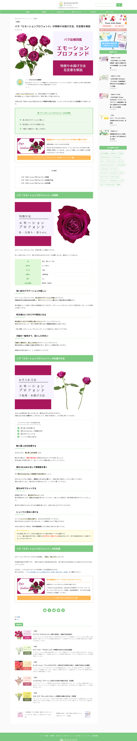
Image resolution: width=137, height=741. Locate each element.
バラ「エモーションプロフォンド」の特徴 (35, 177)
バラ (18, 619)
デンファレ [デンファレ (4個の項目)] (104, 173)
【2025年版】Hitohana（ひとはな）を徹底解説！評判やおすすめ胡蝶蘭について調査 (118, 78)
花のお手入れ (60, 12)
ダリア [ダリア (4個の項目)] (121, 165)
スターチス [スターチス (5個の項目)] (104, 165)
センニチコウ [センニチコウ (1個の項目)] (113, 165)
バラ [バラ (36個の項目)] (122, 173)
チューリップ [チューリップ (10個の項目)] (104, 169)
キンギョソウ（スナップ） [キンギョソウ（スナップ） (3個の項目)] (108, 157)
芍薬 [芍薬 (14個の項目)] (118, 177)
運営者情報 (95, 728)
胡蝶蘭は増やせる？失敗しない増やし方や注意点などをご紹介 (118, 129)
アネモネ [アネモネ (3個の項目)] (120, 146)
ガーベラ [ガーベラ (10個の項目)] (120, 154)
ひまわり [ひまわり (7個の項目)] (113, 146)
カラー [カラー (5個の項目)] (102, 154)
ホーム (41, 728)
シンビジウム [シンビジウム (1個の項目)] (104, 161)
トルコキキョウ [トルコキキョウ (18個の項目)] (114, 173)
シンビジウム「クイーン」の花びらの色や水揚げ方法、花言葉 (54, 681)
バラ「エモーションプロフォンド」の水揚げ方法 (37, 180)
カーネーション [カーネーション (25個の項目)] (111, 154)
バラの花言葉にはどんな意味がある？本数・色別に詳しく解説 (46, 572)
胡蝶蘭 (44, 12)
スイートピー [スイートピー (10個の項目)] (114, 161)
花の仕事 (93, 12)
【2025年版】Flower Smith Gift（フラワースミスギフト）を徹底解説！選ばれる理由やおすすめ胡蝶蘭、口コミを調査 (118, 97)
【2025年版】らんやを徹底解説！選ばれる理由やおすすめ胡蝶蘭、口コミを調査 (118, 63)
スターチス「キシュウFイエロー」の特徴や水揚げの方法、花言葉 (55, 696)
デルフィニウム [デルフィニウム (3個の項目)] (115, 169)
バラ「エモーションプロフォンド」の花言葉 (35, 183)
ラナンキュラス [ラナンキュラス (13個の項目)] (110, 177)
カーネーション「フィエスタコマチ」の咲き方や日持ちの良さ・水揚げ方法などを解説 (62, 665)
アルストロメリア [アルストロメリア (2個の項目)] (105, 150)
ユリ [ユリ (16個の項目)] (102, 177)
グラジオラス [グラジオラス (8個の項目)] (121, 157)
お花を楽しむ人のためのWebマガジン (68, 738)
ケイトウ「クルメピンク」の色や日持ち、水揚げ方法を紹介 (54, 634)
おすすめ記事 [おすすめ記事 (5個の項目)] (104, 146)
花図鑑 (27, 12)
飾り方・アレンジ (76, 12)
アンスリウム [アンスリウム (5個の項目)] (116, 150)
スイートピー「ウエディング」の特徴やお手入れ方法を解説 (54, 650)
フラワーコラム (109, 12)
